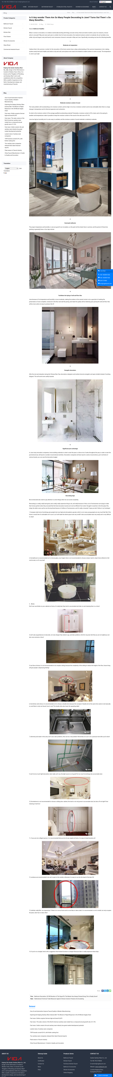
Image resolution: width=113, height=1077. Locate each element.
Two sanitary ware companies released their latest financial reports (89, 1021)
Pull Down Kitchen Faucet (71, 1045)
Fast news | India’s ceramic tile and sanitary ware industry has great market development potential (57, 1017)
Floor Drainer (7, 36)
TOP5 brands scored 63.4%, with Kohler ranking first (44, 1021)
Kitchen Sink (7, 31)
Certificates (41, 1042)
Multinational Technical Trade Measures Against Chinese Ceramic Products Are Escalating (59, 998)
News (39, 1048)
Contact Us (41, 1045)
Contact (95, 1)
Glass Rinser (7, 44)
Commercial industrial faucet (12, 48)
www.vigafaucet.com (101, 1048)
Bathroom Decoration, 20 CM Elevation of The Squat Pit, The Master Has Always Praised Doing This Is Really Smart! (65, 995)
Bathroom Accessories (70, 1048)
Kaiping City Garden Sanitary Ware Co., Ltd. (20, 1068)
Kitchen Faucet (8, 27)
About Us (40, 1039)
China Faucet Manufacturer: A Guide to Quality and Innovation (88, 1025)
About (91, 1)
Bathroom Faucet (8, 23)
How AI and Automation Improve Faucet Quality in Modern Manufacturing (50, 1010)
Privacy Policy (107, 1068)
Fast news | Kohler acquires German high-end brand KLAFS (46, 1014)
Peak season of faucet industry (38, 1025)
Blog (5, 12)
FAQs (39, 1051)
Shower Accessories (9, 40)
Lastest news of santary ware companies (82, 1017)
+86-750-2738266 (9, 1)
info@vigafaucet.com (24, 1)
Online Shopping (68, 1054)
